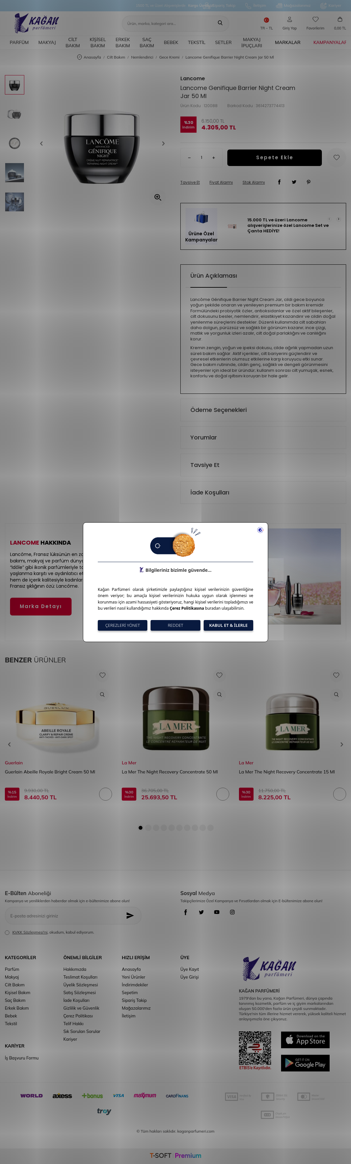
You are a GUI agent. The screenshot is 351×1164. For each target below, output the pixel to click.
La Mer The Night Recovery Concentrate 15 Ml (287, 772)
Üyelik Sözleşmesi (80, 984)
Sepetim (130, 992)
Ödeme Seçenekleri (218, 410)
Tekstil (197, 42)
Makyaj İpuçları (251, 43)
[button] (43, 143)
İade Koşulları (209, 492)
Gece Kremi (169, 57)
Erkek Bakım (123, 43)
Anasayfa (89, 57)
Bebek (171, 42)
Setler (223, 42)
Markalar (287, 42)
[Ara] (220, 23)
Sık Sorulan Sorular (81, 1031)
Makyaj (47, 42)
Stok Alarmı (254, 182)
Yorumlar (203, 437)
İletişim (255, 6)
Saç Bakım (147, 43)
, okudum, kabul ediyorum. (49, 932)
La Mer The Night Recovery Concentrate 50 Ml (170, 772)
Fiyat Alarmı (221, 182)
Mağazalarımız (293, 6)
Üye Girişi (189, 977)
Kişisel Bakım (98, 43)
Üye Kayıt (189, 969)
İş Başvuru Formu (22, 1057)
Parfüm (19, 42)
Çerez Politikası (78, 1015)
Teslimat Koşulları (80, 977)
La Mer (129, 763)
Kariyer (330, 6)
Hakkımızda (74, 969)
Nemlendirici (142, 57)
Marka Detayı (41, 606)
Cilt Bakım (72, 43)
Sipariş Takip (219, 6)
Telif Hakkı (73, 1023)
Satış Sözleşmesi (79, 992)
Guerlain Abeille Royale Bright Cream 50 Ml (50, 772)
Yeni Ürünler (133, 977)
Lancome (192, 78)
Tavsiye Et (190, 182)
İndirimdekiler (135, 984)
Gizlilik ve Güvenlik (81, 1008)
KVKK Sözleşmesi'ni (29, 932)
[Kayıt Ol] (131, 916)
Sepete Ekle (274, 157)
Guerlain (14, 763)
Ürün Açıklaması (213, 276)
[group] (102, 143)
